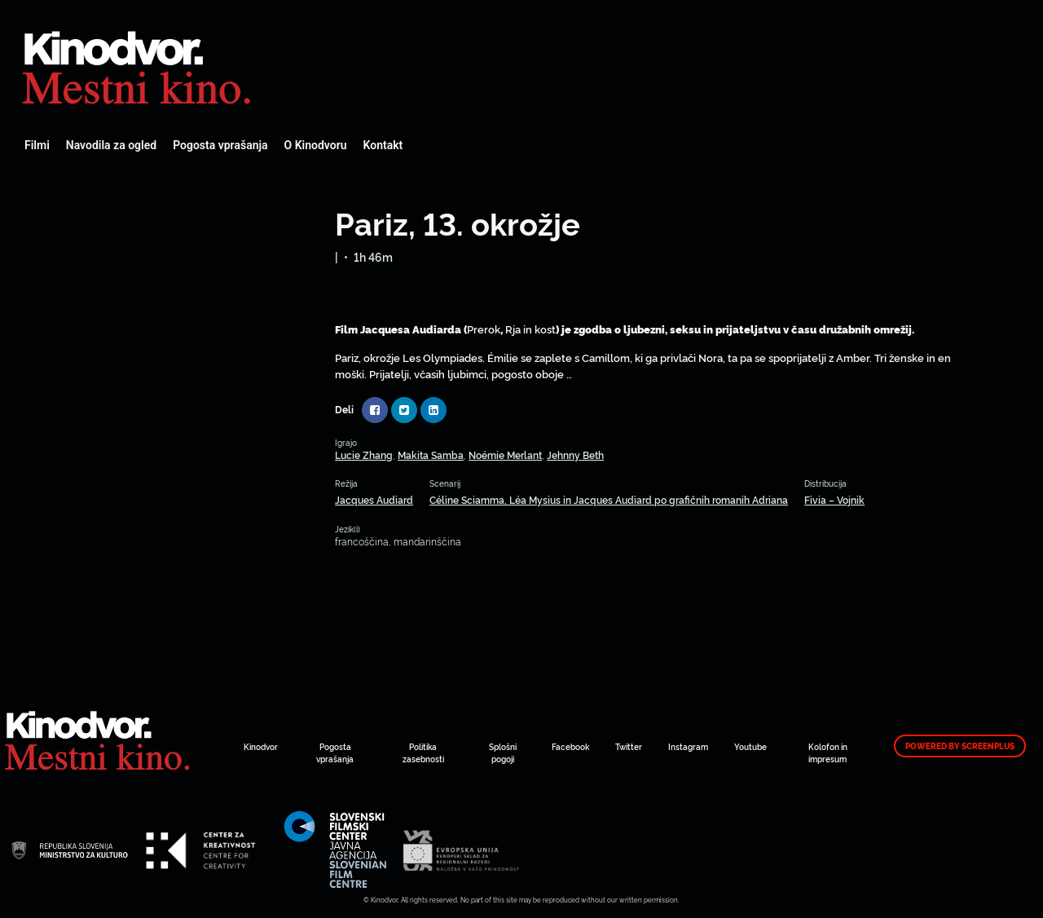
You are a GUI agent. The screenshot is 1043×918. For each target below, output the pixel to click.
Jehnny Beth (575, 454)
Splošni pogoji (503, 752)
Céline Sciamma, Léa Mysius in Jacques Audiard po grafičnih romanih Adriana (608, 499)
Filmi (37, 145)
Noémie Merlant (505, 454)
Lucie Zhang (364, 454)
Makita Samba (431, 454)
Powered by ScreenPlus (959, 746)
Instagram (688, 746)
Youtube (750, 746)
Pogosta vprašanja (220, 145)
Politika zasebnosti (423, 752)
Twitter (628, 746)
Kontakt (383, 145)
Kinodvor (261, 746)
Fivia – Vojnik (834, 499)
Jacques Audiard (374, 499)
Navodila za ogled (111, 145)
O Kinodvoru (315, 145)
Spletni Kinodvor (138, 65)
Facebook (570, 746)
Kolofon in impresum (827, 752)
